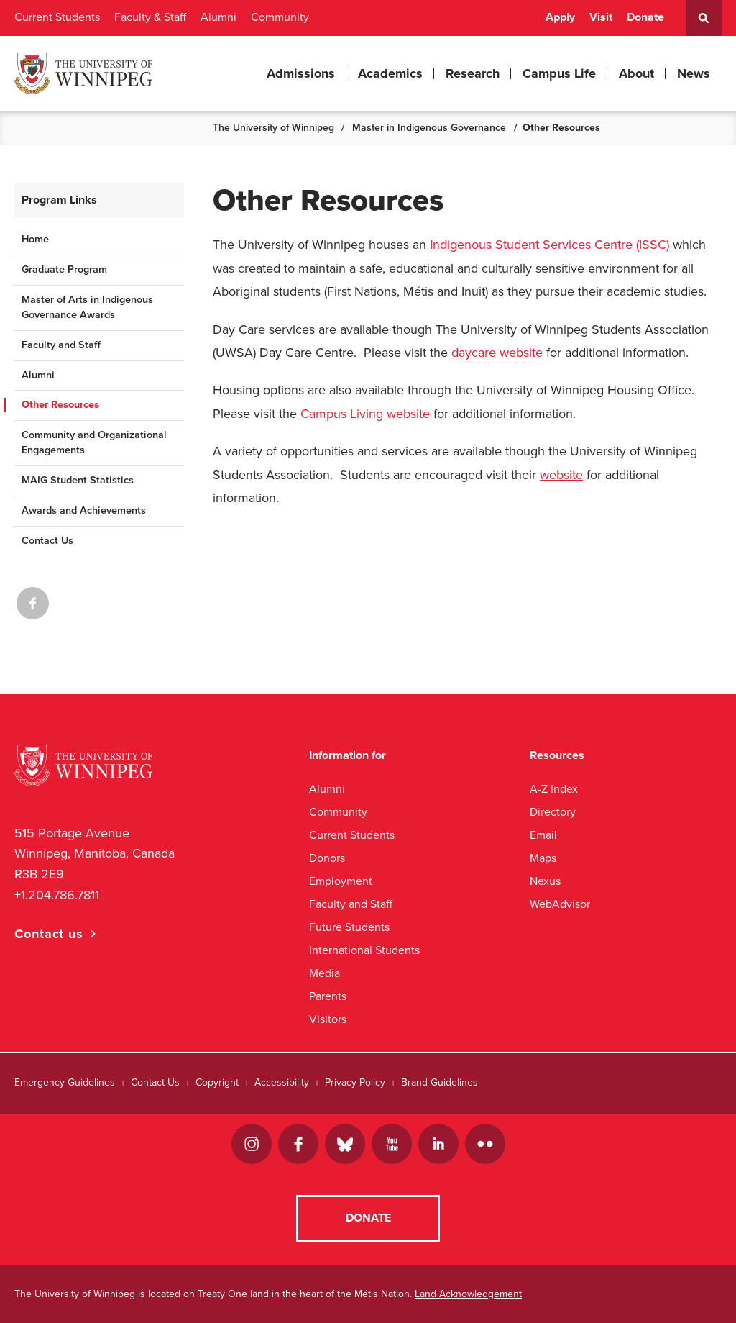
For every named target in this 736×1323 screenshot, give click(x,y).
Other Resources (60, 405)
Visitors (327, 1019)
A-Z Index (554, 789)
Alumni (218, 17)
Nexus (545, 881)
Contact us (48, 934)
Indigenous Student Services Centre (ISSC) (549, 245)
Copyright (217, 1082)
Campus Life (559, 73)
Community (280, 17)
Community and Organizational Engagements (94, 442)
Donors (327, 858)
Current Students (57, 17)
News (693, 73)
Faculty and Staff (61, 345)
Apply (560, 17)
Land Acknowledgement (468, 1294)
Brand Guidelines (439, 1082)
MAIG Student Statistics (78, 480)
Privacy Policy (355, 1082)
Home (35, 239)
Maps (543, 858)
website (561, 475)
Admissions (301, 73)
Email (543, 835)
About (636, 73)
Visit (600, 17)
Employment (340, 881)
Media (324, 973)
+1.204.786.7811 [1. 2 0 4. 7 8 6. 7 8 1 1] (56, 895)
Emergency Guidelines (64, 1082)
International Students (364, 950)
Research (473, 73)
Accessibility (281, 1082)
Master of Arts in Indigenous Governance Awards (87, 307)
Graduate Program (64, 269)
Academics (390, 73)
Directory (553, 812)
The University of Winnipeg (273, 128)
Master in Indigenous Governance (429, 128)
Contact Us (47, 541)
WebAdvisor (560, 904)
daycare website (497, 352)
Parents (327, 996)
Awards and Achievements (84, 510)
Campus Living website (363, 414)
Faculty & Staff (150, 17)
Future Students (349, 927)
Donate (645, 17)
